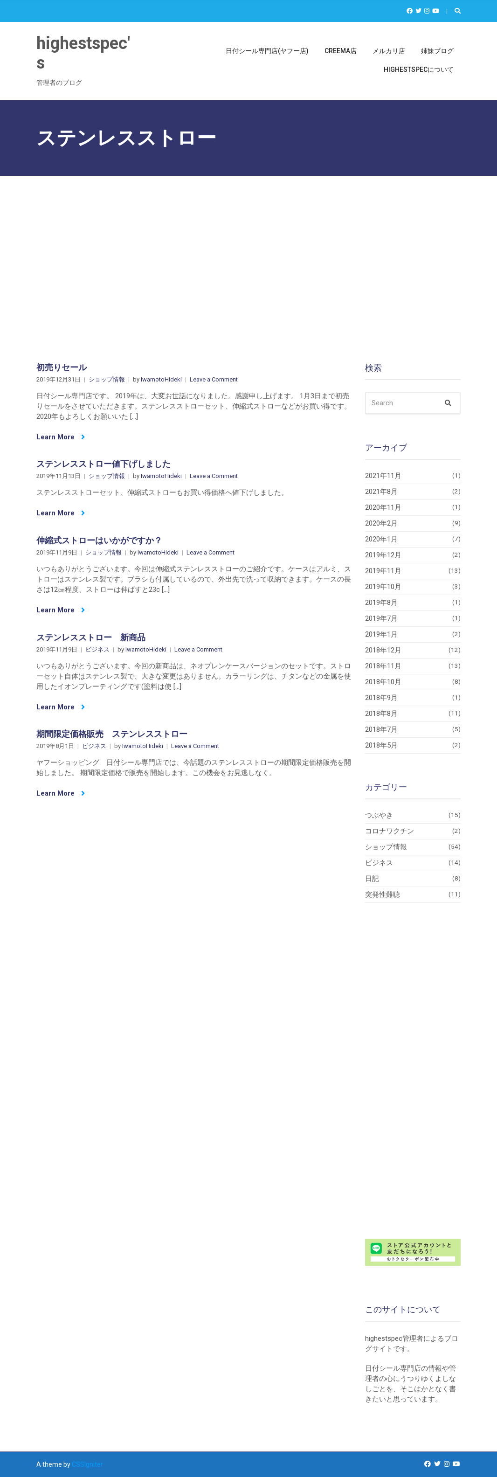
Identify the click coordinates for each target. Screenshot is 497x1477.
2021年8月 (381, 491)
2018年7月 (381, 729)
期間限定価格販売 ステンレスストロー (111, 734)
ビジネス (97, 649)
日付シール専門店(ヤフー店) (267, 51)
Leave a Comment (214, 379)
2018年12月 (383, 650)
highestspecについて (419, 69)
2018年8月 (381, 713)
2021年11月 (383, 476)
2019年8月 (381, 602)
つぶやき (379, 815)
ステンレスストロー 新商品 (90, 637)
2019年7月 (381, 618)
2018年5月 (381, 745)
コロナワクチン (389, 831)
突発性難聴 (382, 894)
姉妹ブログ (437, 51)
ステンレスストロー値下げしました (103, 464)
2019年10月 (383, 586)
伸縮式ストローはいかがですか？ (99, 540)
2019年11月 (383, 571)
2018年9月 (381, 697)
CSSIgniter (87, 1464)
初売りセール (61, 367)
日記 (372, 878)
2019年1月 (381, 634)
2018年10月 (383, 682)
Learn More (60, 437)
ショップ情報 (107, 379)
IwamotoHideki (161, 379)
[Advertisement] (248, 245)
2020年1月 (381, 539)
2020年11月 (383, 507)
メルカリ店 (389, 51)
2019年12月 (383, 555)
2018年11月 (383, 666)
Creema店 (340, 51)
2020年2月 (381, 523)
